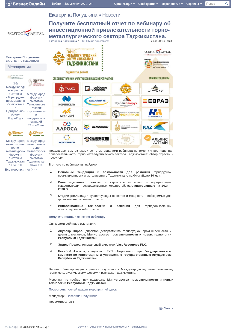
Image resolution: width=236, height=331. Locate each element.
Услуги (82, 326)
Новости (111, 15)
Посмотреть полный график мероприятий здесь (83, 289)
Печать (168, 308)
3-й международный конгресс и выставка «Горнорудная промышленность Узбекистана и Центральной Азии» (18, 100)
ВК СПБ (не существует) (23, 60)
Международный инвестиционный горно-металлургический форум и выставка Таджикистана (19, 152)
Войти (56, 3)
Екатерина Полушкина (23, 57)
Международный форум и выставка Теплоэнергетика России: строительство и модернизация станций (39, 109)
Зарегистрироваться (78, 3)
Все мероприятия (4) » (21, 169)
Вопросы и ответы (116, 326)
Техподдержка (138, 326)
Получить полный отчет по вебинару (77, 216)
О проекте (96, 326)
